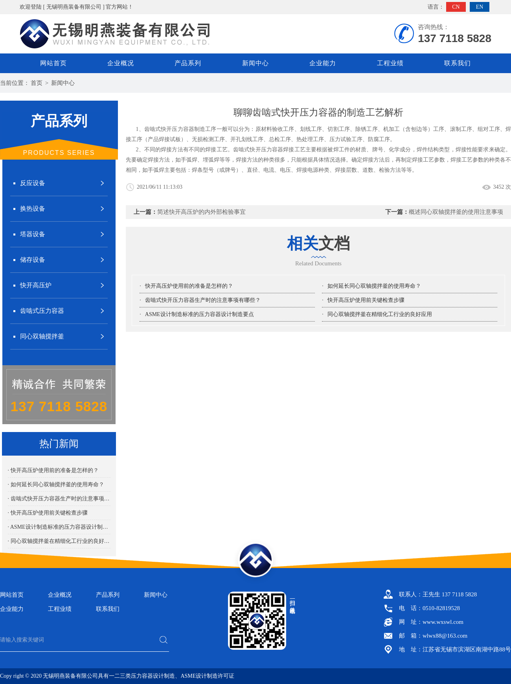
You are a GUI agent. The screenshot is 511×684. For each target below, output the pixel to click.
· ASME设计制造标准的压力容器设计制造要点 (59, 527)
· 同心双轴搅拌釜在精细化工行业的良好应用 (59, 541)
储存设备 (32, 259)
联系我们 (457, 63)
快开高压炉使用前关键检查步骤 (365, 300)
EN (479, 7)
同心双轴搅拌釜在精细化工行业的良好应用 (379, 314)
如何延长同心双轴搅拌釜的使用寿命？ (374, 286)
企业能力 (322, 63)
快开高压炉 (35, 285)
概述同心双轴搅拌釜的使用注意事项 (456, 212)
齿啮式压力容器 (42, 310)
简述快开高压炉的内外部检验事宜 (201, 212)
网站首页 (53, 63)
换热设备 (32, 208)
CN (456, 7)
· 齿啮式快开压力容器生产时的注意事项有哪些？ (59, 499)
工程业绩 (390, 63)
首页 (36, 83)
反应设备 (32, 183)
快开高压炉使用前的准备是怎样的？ (189, 286)
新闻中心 (255, 63)
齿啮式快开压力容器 (258, 150)
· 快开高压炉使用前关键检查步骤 (48, 513)
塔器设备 (32, 234)
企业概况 (120, 63)
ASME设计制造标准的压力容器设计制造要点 (199, 314)
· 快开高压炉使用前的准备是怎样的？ (53, 470)
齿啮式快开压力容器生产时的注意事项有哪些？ (203, 300)
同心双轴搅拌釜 (42, 336)
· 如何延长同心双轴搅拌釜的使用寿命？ (56, 484)
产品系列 (188, 63)
